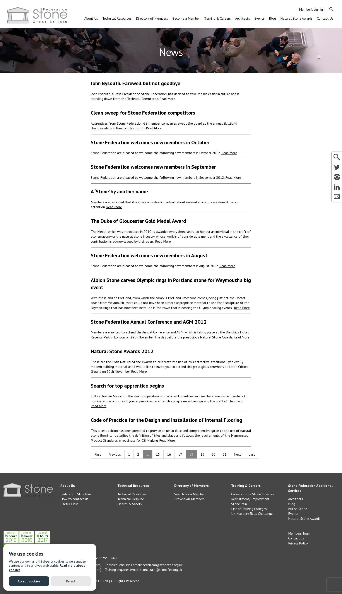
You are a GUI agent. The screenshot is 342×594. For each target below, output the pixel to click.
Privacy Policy (298, 543)
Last (251, 454)
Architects (242, 18)
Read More (167, 98)
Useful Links (69, 504)
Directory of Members (152, 18)
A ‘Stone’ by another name (119, 191)
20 (213, 454)
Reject (70, 581)
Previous (114, 454)
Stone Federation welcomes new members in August (149, 255)
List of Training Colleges (249, 508)
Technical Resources (117, 18)
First (97, 454)
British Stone (297, 508)
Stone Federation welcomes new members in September (153, 166)
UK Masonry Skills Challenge (252, 513)
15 (158, 454)
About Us (91, 18)
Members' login (299, 533)
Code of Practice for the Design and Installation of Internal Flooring (166, 420)
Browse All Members (189, 499)
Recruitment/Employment (250, 499)
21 (225, 454)
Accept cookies (29, 581)
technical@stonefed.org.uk (163, 565)
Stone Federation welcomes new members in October (150, 142)
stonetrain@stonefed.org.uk (161, 569)
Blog (272, 18)
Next (237, 454)
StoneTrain (239, 504)
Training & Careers (217, 18)
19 (202, 454)
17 (180, 454)
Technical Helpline (130, 499)
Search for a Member (189, 494)
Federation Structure (75, 494)
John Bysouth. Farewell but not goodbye (135, 83)
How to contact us (74, 499)
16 (169, 454)
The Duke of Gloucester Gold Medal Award (138, 221)
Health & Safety (129, 504)
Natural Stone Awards (296, 18)
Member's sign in (311, 9)
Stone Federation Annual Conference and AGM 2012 (149, 321)
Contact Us (325, 18)
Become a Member (186, 18)
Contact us (296, 538)
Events (259, 18)
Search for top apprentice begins (127, 385)
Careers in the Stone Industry (252, 494)
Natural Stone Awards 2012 (122, 351)
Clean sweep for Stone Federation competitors (143, 112)
